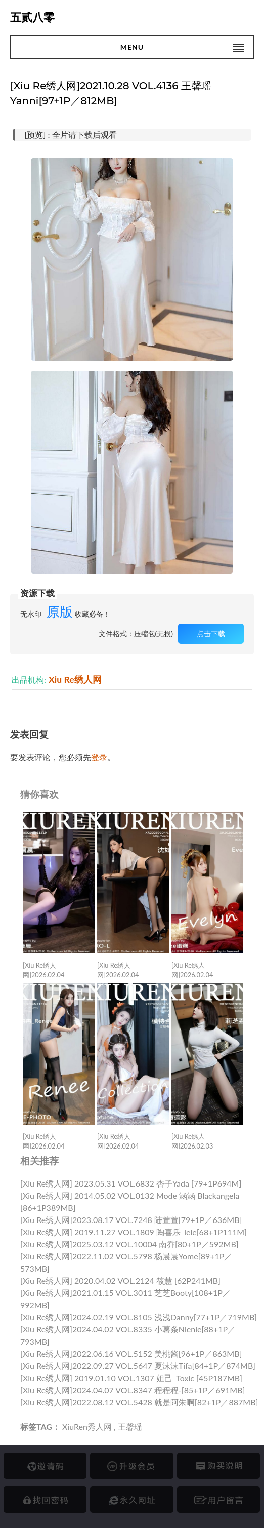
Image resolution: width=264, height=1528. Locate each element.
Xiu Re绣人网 (75, 679)
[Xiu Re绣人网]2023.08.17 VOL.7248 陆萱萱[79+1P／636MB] (131, 1220)
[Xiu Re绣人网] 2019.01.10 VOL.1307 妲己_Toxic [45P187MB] (131, 1378)
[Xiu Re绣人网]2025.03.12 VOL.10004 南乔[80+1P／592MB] (129, 1244)
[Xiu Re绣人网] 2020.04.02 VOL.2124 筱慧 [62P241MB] (120, 1280)
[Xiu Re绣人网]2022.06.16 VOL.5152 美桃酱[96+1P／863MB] (131, 1353)
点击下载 (211, 633)
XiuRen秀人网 (87, 1426)
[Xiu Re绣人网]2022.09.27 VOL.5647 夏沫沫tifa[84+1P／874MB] (137, 1365)
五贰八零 (32, 17)
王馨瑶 (130, 1426)
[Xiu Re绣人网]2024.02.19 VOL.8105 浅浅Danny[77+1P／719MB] (138, 1317)
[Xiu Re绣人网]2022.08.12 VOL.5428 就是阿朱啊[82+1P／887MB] (139, 1402)
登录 (99, 757)
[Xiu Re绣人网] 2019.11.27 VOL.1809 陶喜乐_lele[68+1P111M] (133, 1232)
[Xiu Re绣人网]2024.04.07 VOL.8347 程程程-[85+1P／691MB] (132, 1390)
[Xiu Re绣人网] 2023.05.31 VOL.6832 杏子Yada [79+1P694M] (130, 1183)
